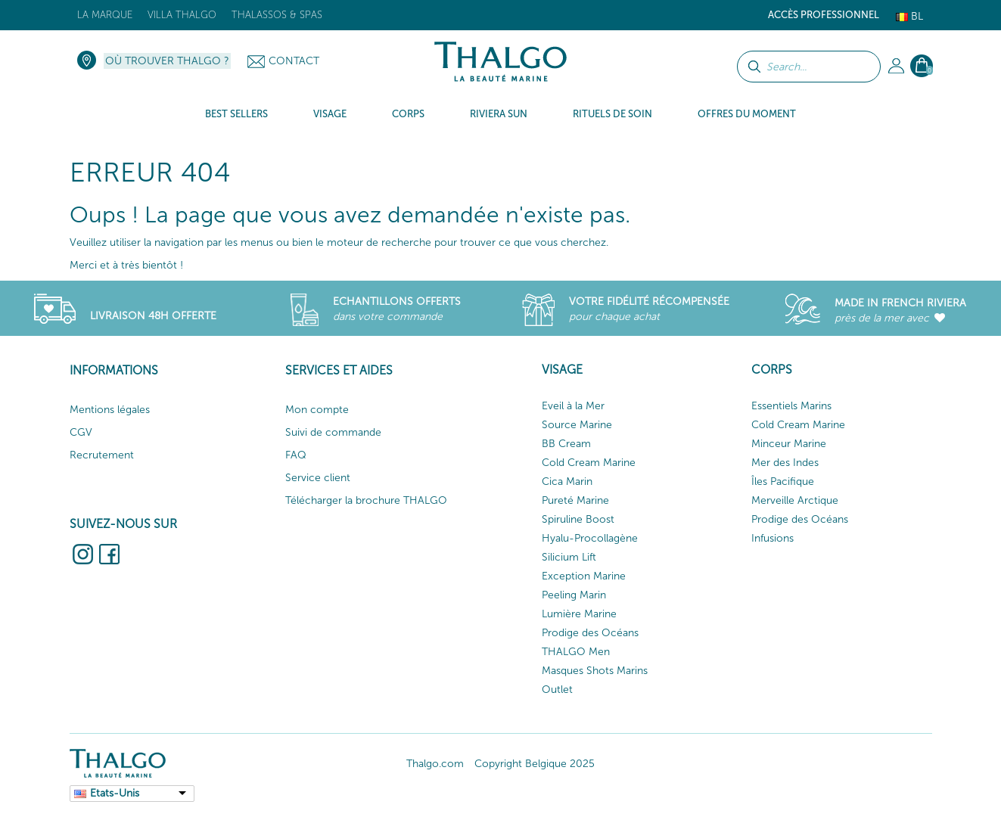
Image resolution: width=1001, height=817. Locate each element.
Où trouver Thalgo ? (167, 60)
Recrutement (102, 455)
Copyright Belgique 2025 (534, 763)
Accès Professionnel (823, 14)
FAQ (295, 455)
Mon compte (317, 409)
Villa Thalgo (182, 14)
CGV (81, 432)
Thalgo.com (435, 763)
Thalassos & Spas (277, 14)
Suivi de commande (333, 432)
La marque (104, 14)
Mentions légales (110, 409)
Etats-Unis (114, 793)
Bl (909, 16)
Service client (317, 477)
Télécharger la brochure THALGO (366, 500)
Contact (294, 60)
